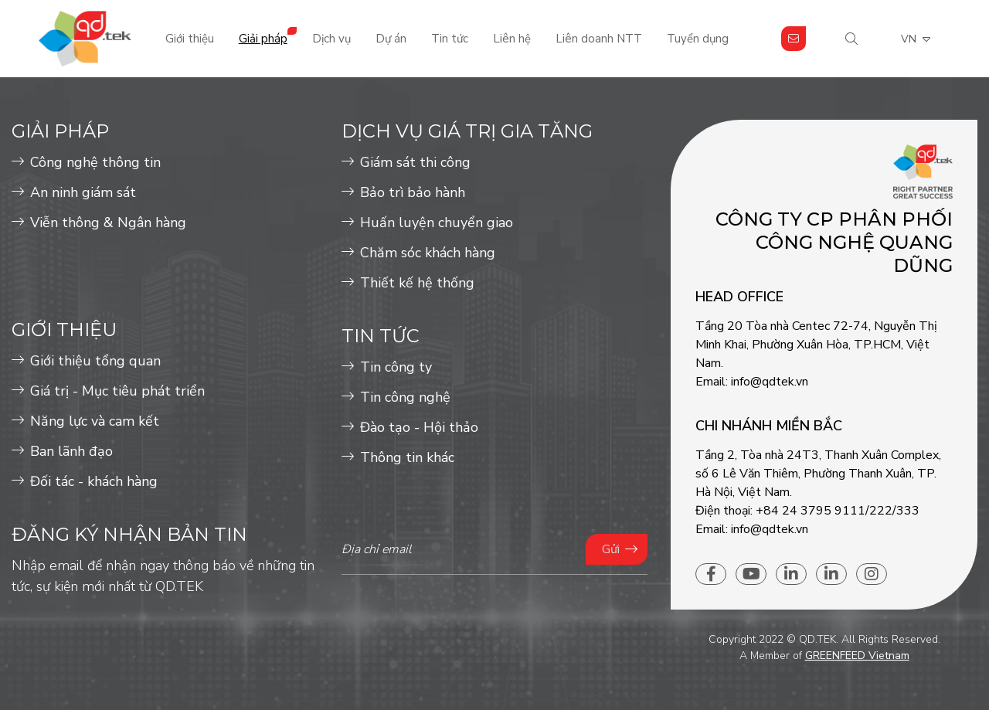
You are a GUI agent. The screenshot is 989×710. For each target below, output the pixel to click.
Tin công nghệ (405, 397)
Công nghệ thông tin (95, 162)
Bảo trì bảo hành (412, 192)
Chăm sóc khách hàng (427, 252)
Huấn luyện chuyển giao (436, 222)
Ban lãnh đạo (71, 451)
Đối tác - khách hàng (94, 481)
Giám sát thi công (415, 162)
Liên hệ (512, 38)
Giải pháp (263, 38)
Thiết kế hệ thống (417, 282)
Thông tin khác (407, 457)
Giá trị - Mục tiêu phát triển (117, 391)
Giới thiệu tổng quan (95, 361)
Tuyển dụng (698, 38)
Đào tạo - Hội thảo (419, 427)
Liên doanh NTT (599, 38)
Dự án (391, 38)
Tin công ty (396, 367)
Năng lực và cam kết (94, 421)
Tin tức (449, 38)
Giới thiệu (189, 38)
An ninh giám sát (83, 192)
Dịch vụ (331, 38)
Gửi (611, 549)
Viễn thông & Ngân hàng (108, 222)
